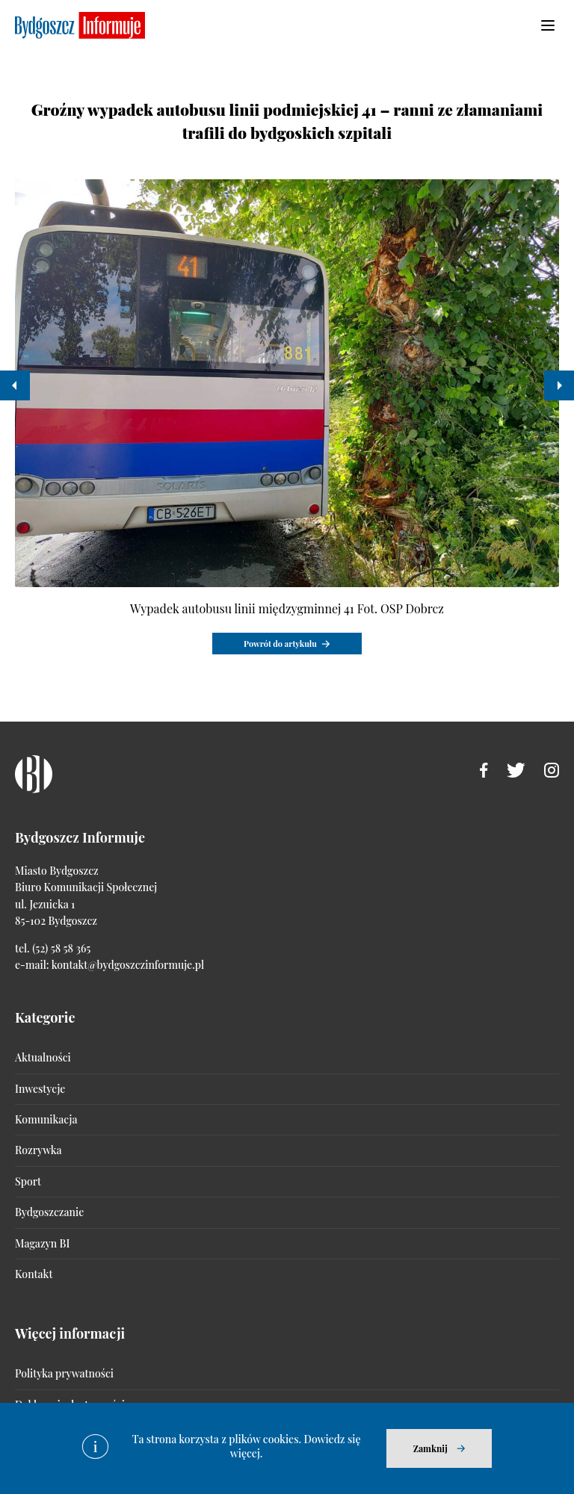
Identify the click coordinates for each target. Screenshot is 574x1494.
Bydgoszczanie (49, 1212)
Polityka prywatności (64, 1373)
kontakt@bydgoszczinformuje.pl (128, 965)
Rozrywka (38, 1150)
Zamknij (430, 1448)
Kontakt (33, 1274)
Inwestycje (40, 1089)
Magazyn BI (42, 1243)
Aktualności (43, 1057)
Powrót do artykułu (280, 643)
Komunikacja (46, 1119)
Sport (28, 1181)
